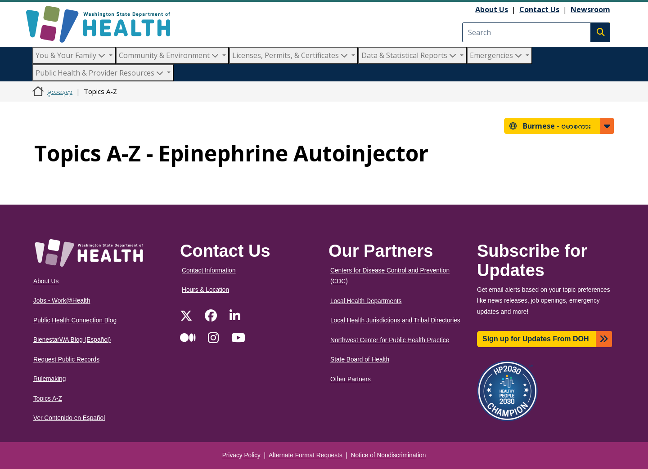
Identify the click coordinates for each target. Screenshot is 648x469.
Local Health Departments (365, 301)
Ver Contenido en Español (69, 418)
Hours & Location (205, 289)
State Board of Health (359, 359)
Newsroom (590, 9)
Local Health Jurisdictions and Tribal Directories (395, 320)
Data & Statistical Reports (409, 55)
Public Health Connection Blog (75, 320)
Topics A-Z (47, 398)
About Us (491, 9)
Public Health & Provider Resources (100, 73)
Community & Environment (169, 55)
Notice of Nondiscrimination (388, 455)
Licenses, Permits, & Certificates (291, 55)
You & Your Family (71, 55)
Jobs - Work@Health (61, 300)
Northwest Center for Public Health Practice (389, 340)
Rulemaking (49, 378)
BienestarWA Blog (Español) (72, 339)
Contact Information (209, 270)
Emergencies (497, 55)
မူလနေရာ (59, 91)
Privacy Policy (241, 455)
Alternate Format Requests (305, 455)
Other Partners (350, 379)
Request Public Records (66, 359)
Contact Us (539, 9)
